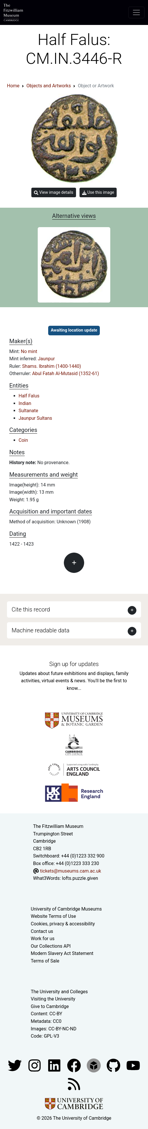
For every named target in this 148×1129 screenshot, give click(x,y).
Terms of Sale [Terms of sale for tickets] (45, 961)
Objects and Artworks (48, 85)
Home (13, 85)
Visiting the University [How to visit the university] (53, 999)
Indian (25, 403)
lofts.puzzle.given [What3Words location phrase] (80, 878)
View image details (53, 192)
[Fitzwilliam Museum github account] (114, 1065)
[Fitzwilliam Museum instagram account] (35, 1065)
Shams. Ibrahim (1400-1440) (51, 366)
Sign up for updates (74, 664)
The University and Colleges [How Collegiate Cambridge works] (59, 991)
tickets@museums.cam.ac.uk (70, 871)
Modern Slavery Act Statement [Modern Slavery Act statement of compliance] (62, 953)
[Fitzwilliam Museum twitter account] (15, 1065)
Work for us (43, 938)
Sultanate (28, 410)
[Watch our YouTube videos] (133, 1065)
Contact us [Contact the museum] (42, 931)
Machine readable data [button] (40, 630)
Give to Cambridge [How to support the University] (50, 1006)
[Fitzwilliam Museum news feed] (74, 1083)
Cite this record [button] (31, 609)
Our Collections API (51, 946)
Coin (23, 440)
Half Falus (29, 396)
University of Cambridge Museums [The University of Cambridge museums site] (66, 909)
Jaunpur (46, 358)
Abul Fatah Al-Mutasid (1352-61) (65, 373)
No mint (29, 351)
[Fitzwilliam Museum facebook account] (55, 1065)
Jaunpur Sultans (35, 418)
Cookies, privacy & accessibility (63, 924)
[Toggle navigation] (136, 12)
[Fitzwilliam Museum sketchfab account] (94, 1065)
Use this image (98, 192)
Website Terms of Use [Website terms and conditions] (53, 916)
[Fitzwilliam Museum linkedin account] (74, 1065)
